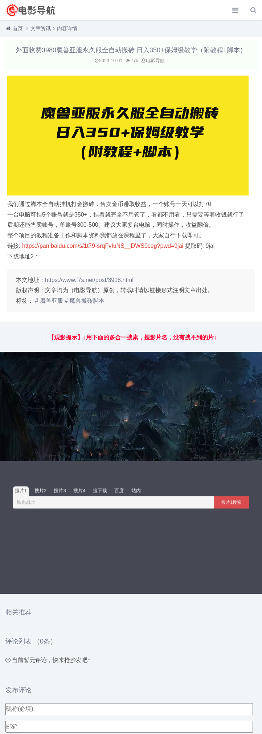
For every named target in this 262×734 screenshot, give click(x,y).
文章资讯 (40, 28)
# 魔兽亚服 (49, 301)
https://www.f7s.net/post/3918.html (89, 280)
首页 (18, 28)
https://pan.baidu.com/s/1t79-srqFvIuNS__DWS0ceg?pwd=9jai (102, 246)
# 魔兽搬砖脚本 (84, 301)
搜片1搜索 (232, 502)
